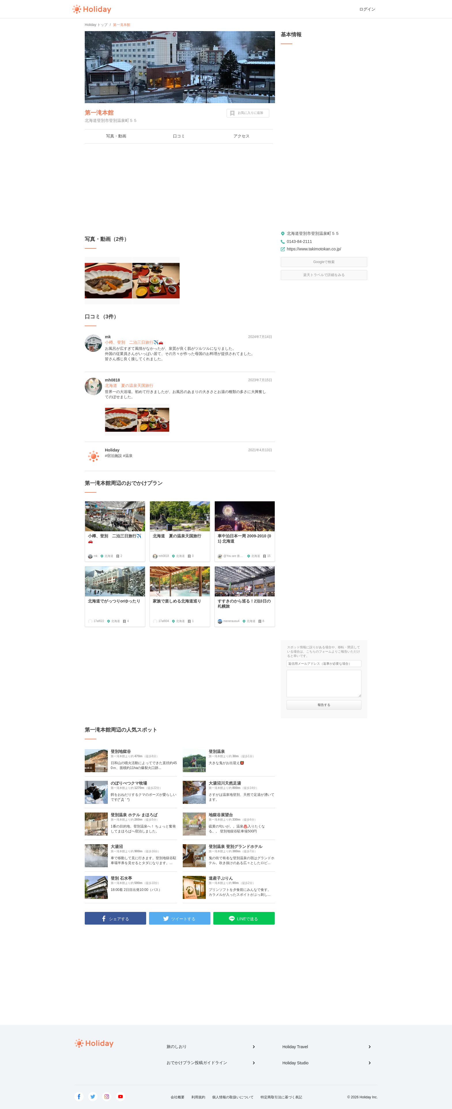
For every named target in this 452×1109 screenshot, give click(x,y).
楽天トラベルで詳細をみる (324, 275)
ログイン (367, 9)
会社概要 (177, 1097)
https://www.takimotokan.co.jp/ (314, 249)
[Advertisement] (180, 189)
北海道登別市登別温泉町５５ (313, 233)
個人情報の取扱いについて (233, 1097)
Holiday (91, 9)
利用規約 (198, 1097)
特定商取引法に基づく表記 (281, 1097)
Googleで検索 (324, 262)
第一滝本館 (99, 112)
